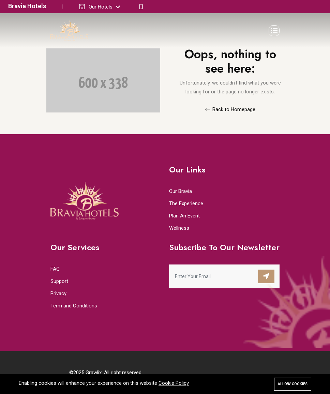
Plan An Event (184, 216)
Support (59, 281)
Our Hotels (104, 7)
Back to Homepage (230, 109)
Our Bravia (180, 191)
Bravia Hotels (27, 6)
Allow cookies (293, 384)
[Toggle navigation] (274, 30)
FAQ (55, 269)
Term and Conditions (73, 306)
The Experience (186, 203)
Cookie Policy (174, 383)
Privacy (58, 293)
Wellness (179, 228)
